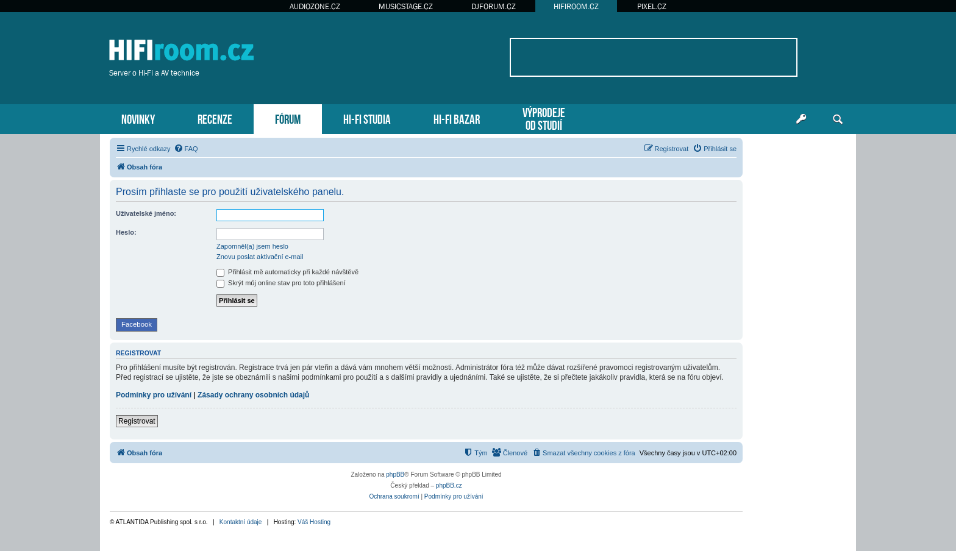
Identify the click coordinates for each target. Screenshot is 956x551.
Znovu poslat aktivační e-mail (259, 256)
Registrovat (136, 421)
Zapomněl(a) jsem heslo (252, 246)
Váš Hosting (314, 522)
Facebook (136, 324)
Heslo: (126, 232)
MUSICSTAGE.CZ (406, 6)
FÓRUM (288, 118)
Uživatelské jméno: (146, 213)
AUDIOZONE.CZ (315, 6)
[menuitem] (186, 148)
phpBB (395, 474)
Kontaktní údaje (240, 522)
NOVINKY (138, 118)
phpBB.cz (449, 485)
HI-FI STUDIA (367, 118)
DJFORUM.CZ (493, 6)
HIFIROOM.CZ (576, 6)
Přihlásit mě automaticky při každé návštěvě (287, 272)
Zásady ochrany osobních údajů (253, 395)
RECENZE (215, 118)
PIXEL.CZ (651, 6)
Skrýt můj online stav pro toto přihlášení (281, 282)
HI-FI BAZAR (456, 118)
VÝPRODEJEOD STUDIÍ (544, 117)
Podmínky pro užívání (153, 395)
